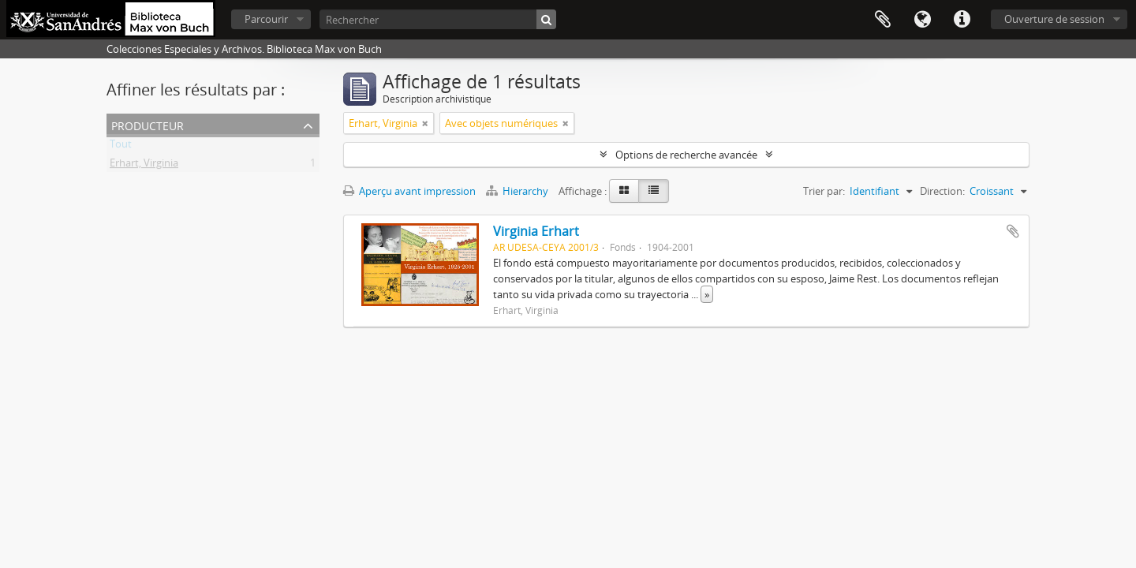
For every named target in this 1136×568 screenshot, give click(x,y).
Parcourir (266, 19)
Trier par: (824, 191)
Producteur (147, 124)
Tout (121, 147)
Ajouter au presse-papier (1013, 231)
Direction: (942, 191)
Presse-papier (882, 19)
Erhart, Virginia (144, 166)
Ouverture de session (1054, 19)
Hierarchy (518, 191)
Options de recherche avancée (686, 155)
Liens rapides (961, 19)
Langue (922, 19)
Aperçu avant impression (409, 191)
